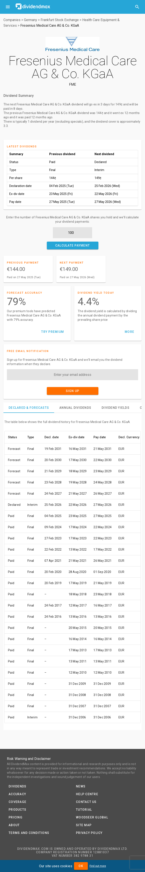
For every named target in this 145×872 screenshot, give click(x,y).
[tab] (28, 408)
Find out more (98, 865)
